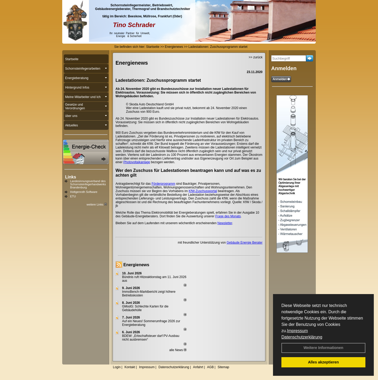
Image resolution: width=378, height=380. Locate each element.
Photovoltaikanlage (136, 162)
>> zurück (255, 57)
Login (116, 367)
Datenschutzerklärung (301, 337)
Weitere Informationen (323, 348)
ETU (73, 196)
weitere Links (97, 204)
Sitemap (223, 367)
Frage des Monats (228, 216)
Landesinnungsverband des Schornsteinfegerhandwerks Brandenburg (88, 184)
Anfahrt (198, 367)
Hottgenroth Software (83, 191)
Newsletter (224, 223)
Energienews (136, 265)
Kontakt (129, 367)
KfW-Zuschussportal (203, 191)
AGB (210, 367)
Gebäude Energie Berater (244, 242)
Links (70, 177)
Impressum (297, 330)
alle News (177, 350)
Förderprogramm (163, 184)
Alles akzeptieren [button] (323, 362)
